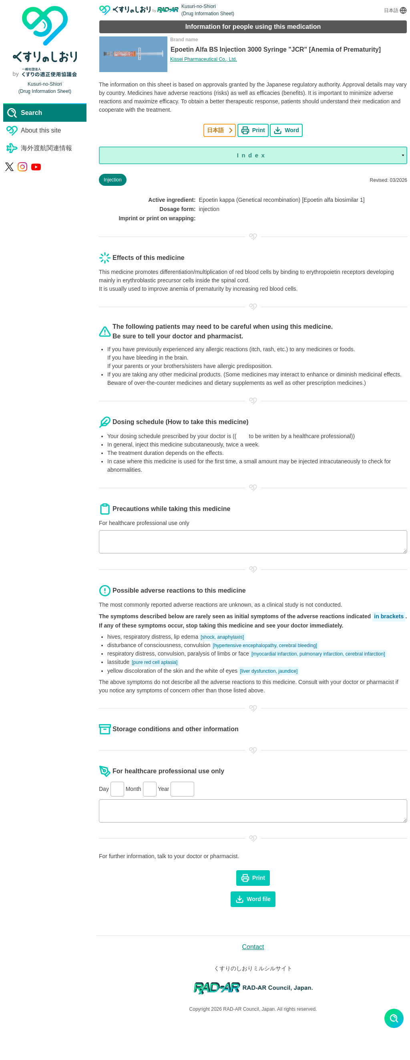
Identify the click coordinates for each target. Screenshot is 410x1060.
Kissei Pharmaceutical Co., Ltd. (203, 59)
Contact (253, 946)
